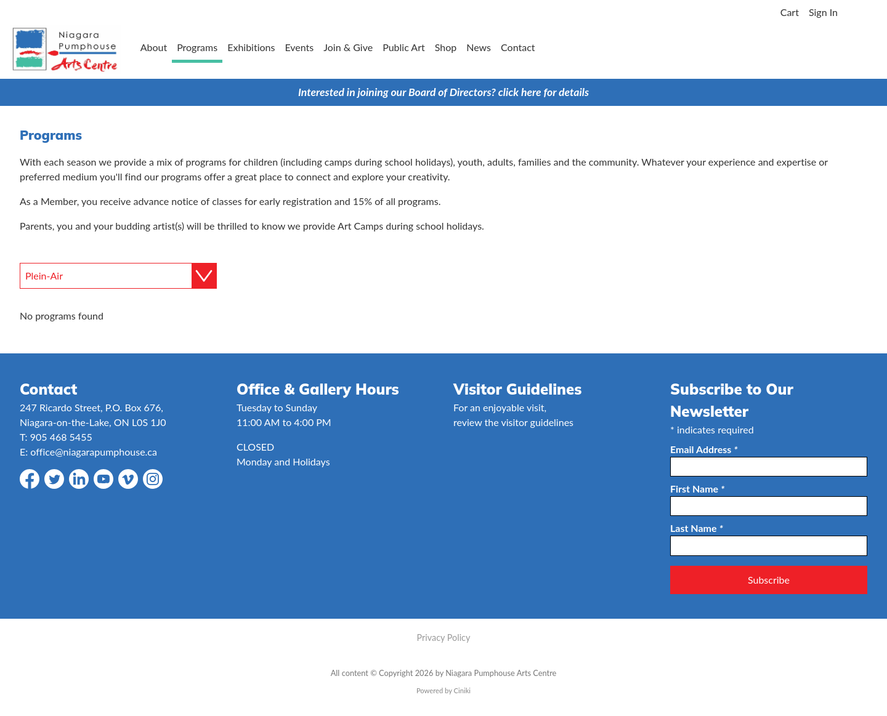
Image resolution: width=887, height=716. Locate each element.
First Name (697, 488)
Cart (789, 12)
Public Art (404, 47)
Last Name (696, 528)
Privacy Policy (444, 637)
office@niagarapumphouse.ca (93, 451)
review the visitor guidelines (513, 422)
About (154, 47)
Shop (446, 47)
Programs (197, 47)
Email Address (704, 449)
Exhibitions (251, 47)
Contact (518, 47)
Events (299, 47)
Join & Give (348, 47)
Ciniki (462, 690)
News (478, 47)
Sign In (823, 12)
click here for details (543, 92)
